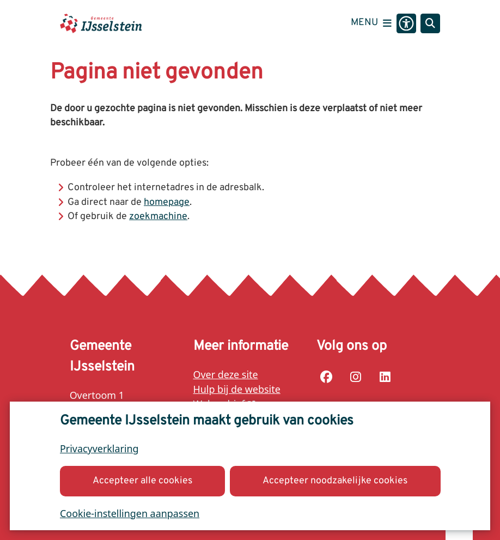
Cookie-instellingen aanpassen (129, 512)
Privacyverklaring (99, 448)
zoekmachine (158, 216)
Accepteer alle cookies (142, 480)
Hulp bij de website (237, 389)
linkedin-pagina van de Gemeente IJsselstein (385, 377)
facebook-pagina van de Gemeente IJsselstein (326, 377)
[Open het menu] (371, 23)
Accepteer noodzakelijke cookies (335, 480)
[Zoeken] (430, 23)
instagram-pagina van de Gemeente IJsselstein (355, 377)
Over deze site (225, 374)
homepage (167, 202)
